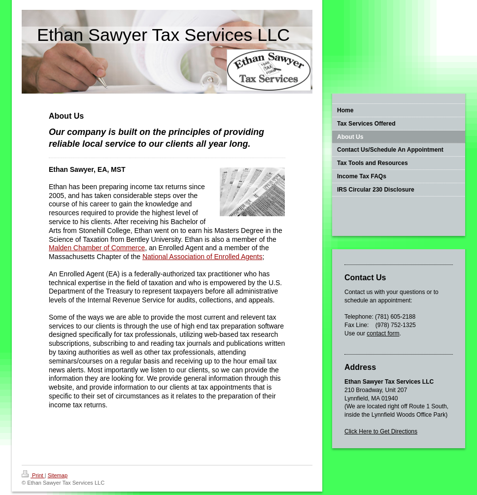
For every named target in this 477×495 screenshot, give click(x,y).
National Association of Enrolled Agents (202, 257)
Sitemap (58, 475)
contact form (383, 333)
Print (33, 475)
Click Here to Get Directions (380, 431)
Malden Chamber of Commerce (97, 248)
